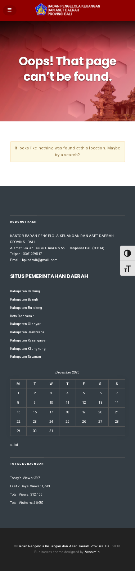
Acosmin (92, 552)
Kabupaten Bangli (24, 299)
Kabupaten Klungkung (28, 349)
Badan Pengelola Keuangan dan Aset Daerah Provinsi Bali (64, 546)
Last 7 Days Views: (26, 486)
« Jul (14, 445)
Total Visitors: (22, 503)
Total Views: (20, 494)
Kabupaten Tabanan (25, 356)
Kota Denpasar (22, 316)
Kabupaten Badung (25, 291)
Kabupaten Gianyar (25, 324)
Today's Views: (22, 478)
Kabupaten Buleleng (26, 308)
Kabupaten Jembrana (27, 332)
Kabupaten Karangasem (29, 340)
